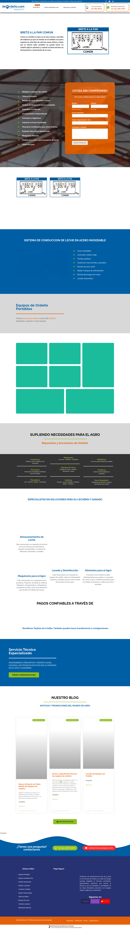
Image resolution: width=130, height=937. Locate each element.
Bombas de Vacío (68, 467)
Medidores (101, 459)
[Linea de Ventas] (87, 7)
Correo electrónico (78, 113)
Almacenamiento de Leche (32, 538)
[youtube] (109, 1)
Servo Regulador (102, 480)
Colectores (35, 459)
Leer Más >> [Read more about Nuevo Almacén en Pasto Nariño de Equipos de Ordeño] (22, 806)
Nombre (74, 103)
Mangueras (68, 458)
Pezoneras (35, 470)
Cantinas (68, 480)
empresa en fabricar (31, 318)
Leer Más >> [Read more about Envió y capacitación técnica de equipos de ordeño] (55, 799)
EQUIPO (52, 318)
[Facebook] (102, 1)
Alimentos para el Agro (98, 570)
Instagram (95, 901)
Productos (37, 6)
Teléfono (94, 103)
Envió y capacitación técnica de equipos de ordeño (64, 775)
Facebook (85, 901)
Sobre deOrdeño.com (52, 7)
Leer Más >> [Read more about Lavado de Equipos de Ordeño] (89, 785)
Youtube (105, 901)
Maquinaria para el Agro (32, 576)
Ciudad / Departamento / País (81, 120)
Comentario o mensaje (79, 127)
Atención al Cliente (70, 7)
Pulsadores (35, 480)
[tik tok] (113, 1)
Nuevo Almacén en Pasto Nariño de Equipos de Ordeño (30, 786)
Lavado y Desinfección (65, 570)
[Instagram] (106, 1)
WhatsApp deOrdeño (118, 6)
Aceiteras (102, 470)
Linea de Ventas (96, 6)
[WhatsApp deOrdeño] (108, 7)
